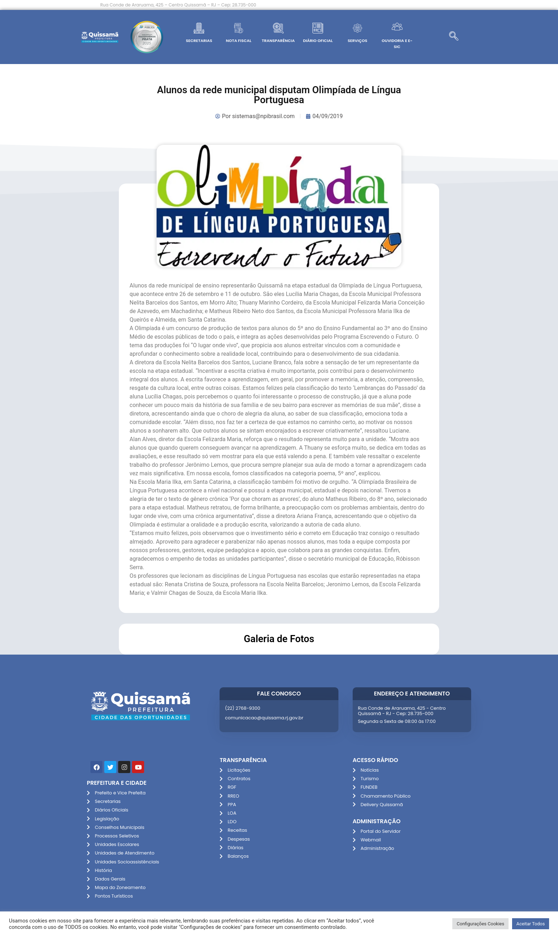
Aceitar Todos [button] (530, 923)
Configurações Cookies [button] (480, 923)
